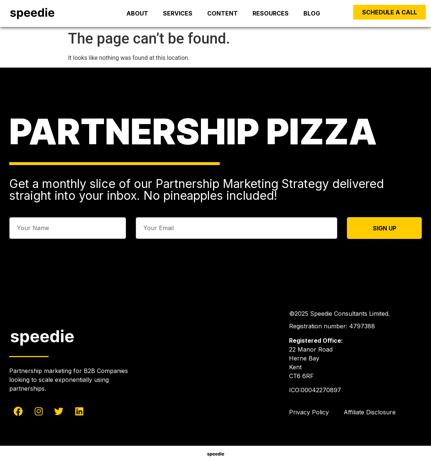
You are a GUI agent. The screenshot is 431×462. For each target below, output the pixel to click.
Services (177, 13)
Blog (311, 13)
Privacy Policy (309, 412)
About (137, 13)
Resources (271, 13)
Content (222, 13)
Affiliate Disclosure (370, 412)
